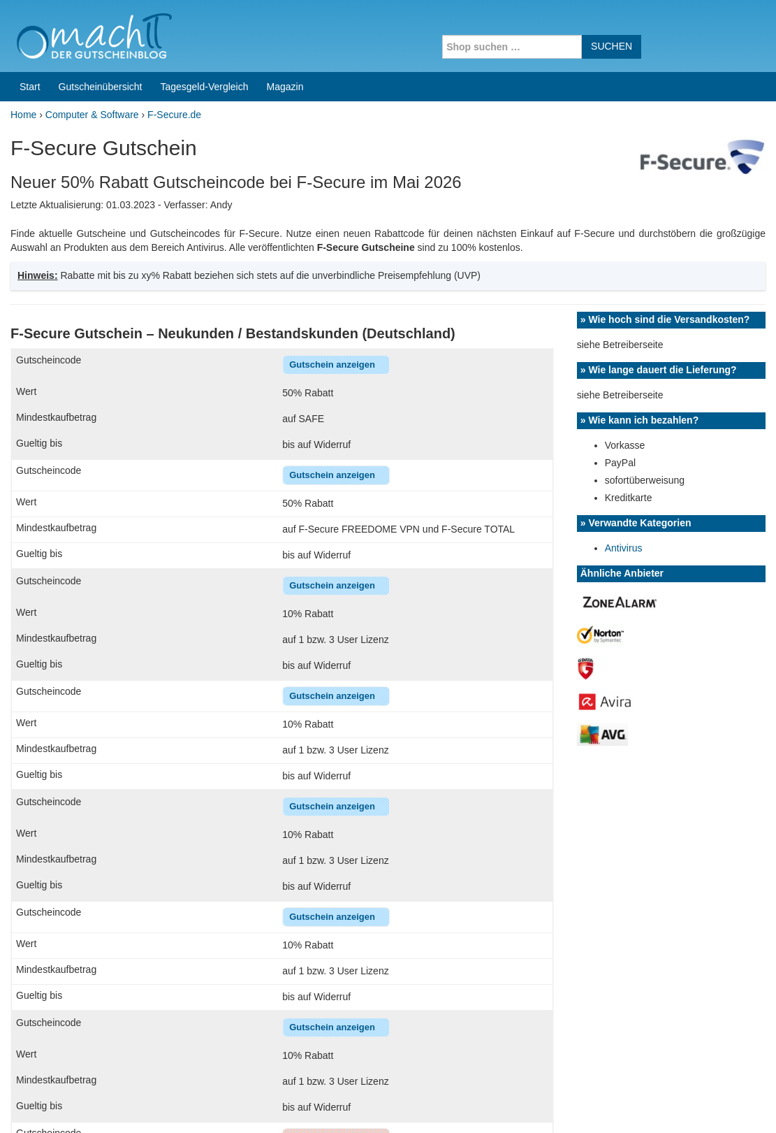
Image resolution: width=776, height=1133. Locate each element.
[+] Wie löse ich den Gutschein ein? (118, 965)
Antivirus (624, 236)
